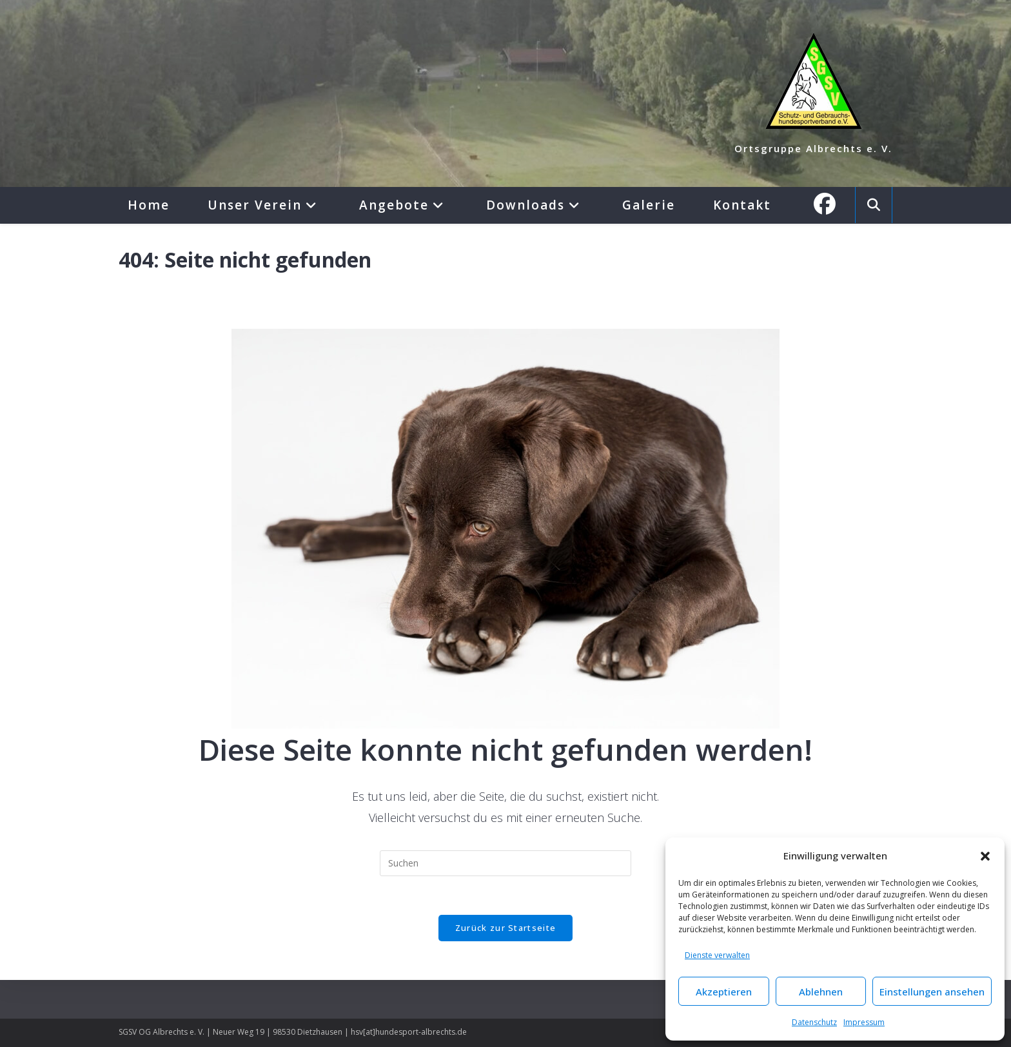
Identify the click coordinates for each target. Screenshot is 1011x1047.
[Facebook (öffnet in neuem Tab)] (831, 204)
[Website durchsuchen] (873, 205)
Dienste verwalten (717, 955)
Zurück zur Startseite (505, 928)
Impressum (864, 1022)
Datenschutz (814, 1022)
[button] (985, 856)
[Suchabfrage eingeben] (505, 863)
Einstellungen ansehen (932, 991)
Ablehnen (821, 991)
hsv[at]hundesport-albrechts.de (409, 1031)
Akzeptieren (724, 991)
